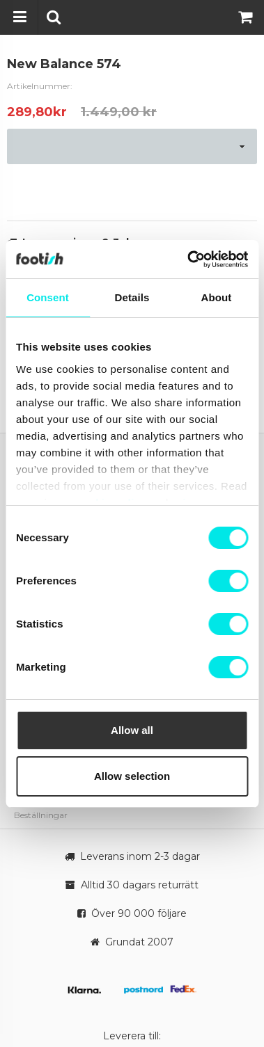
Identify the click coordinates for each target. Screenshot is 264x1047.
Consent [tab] (47, 297)
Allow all (132, 730)
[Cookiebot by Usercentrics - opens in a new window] (188, 259)
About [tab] (216, 297)
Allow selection (132, 776)
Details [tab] (132, 297)
